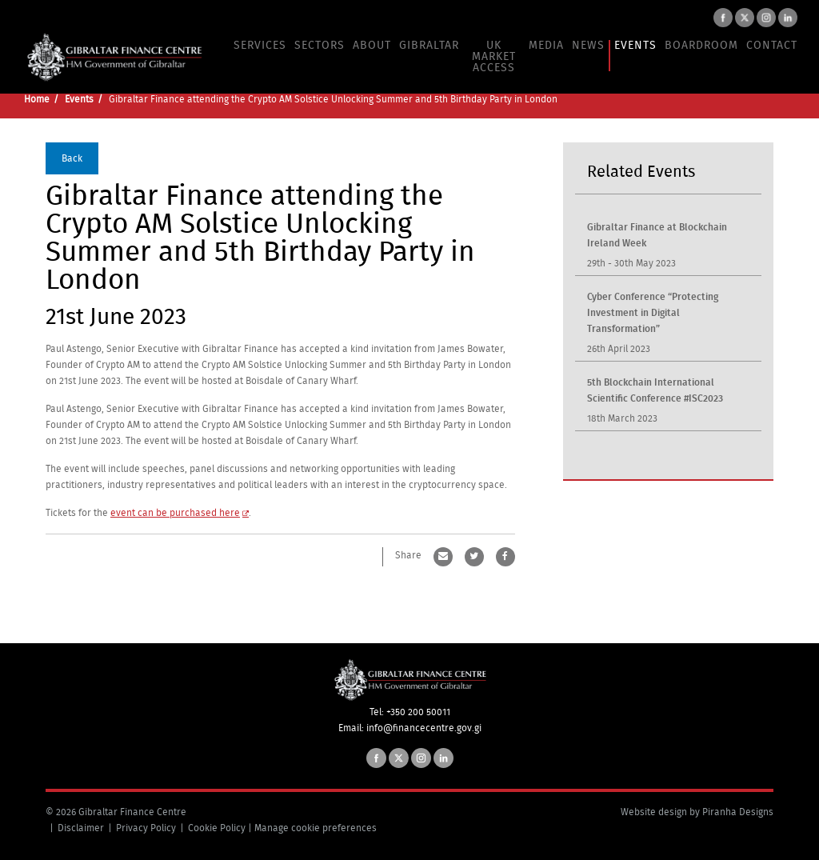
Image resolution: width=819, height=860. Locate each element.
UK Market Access (494, 57)
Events (635, 45)
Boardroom (701, 45)
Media (546, 45)
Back (72, 157)
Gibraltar (429, 45)
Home (37, 99)
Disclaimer (81, 828)
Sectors (319, 45)
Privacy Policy (146, 828)
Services (260, 45)
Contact (771, 45)
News (588, 45)
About (372, 45)
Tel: (378, 712)
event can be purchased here (175, 512)
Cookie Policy (217, 828)
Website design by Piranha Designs (697, 812)
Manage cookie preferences (315, 828)
